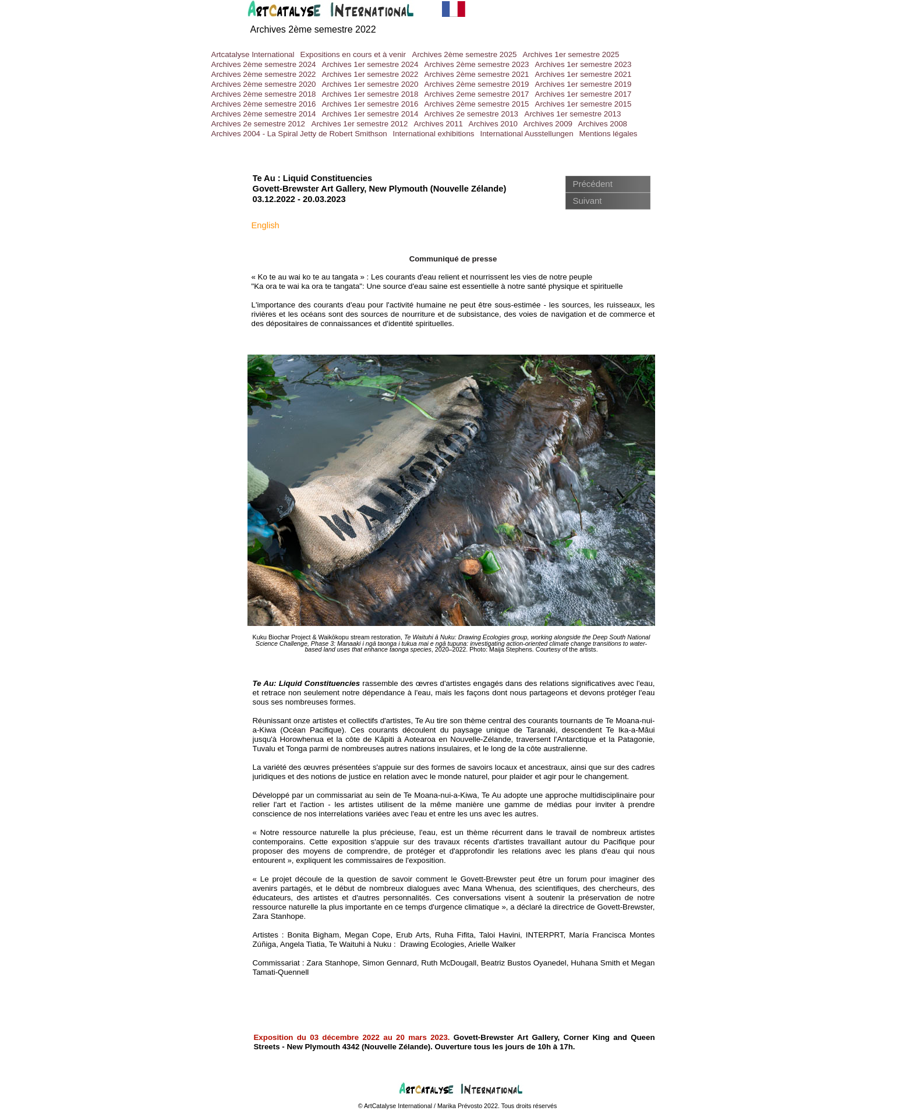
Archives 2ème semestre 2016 (263, 104)
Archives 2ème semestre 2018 (263, 94)
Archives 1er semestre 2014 (370, 113)
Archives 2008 (602, 123)
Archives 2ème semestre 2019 (477, 84)
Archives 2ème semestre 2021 (477, 74)
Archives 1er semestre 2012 (360, 123)
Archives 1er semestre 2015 (583, 104)
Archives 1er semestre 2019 (583, 84)
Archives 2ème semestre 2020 (263, 84)
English (266, 225)
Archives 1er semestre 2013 (573, 113)
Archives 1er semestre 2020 (370, 84)
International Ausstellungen (527, 133)
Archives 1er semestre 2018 (370, 94)
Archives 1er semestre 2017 (583, 94)
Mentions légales (608, 133)
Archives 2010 (493, 123)
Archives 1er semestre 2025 (571, 54)
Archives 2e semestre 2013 (472, 113)
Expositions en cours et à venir (353, 54)
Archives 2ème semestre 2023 (477, 64)
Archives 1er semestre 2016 (370, 104)
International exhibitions (434, 133)
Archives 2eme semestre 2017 (477, 94)
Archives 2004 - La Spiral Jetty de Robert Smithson (299, 133)
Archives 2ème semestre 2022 (313, 29)
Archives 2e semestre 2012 (258, 123)
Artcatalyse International (253, 54)
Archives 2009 (547, 123)
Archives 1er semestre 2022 (370, 74)
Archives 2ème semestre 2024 (263, 64)
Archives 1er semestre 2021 (583, 74)
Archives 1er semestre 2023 (583, 64)
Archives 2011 (438, 123)
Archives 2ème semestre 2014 (263, 113)
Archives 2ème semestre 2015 (477, 104)
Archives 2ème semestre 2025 (464, 54)
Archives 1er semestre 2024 (370, 64)
